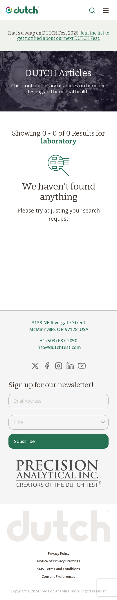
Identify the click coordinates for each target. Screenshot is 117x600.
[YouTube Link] (82, 366)
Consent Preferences (58, 577)
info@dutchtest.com (58, 347)
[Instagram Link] (59, 366)
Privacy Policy (58, 554)
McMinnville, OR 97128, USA (58, 329)
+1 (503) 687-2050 (58, 340)
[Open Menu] (105, 10)
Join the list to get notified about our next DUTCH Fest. (63, 35)
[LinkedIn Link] (70, 366)
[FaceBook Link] (47, 366)
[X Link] (35, 366)
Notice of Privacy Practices (58, 561)
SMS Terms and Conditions (58, 569)
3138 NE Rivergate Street (58, 323)
